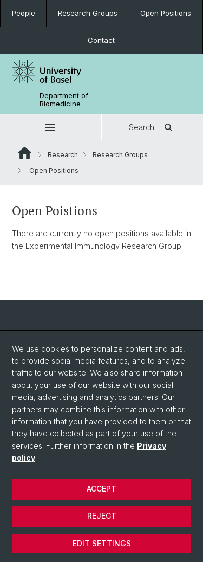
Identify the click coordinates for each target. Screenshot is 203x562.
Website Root (24, 153)
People (23, 13)
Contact (101, 40)
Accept (101, 488)
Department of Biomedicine (64, 100)
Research (63, 155)
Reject (101, 515)
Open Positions (165, 13)
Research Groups (87, 13)
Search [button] (152, 127)
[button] (50, 127)
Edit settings (102, 543)
